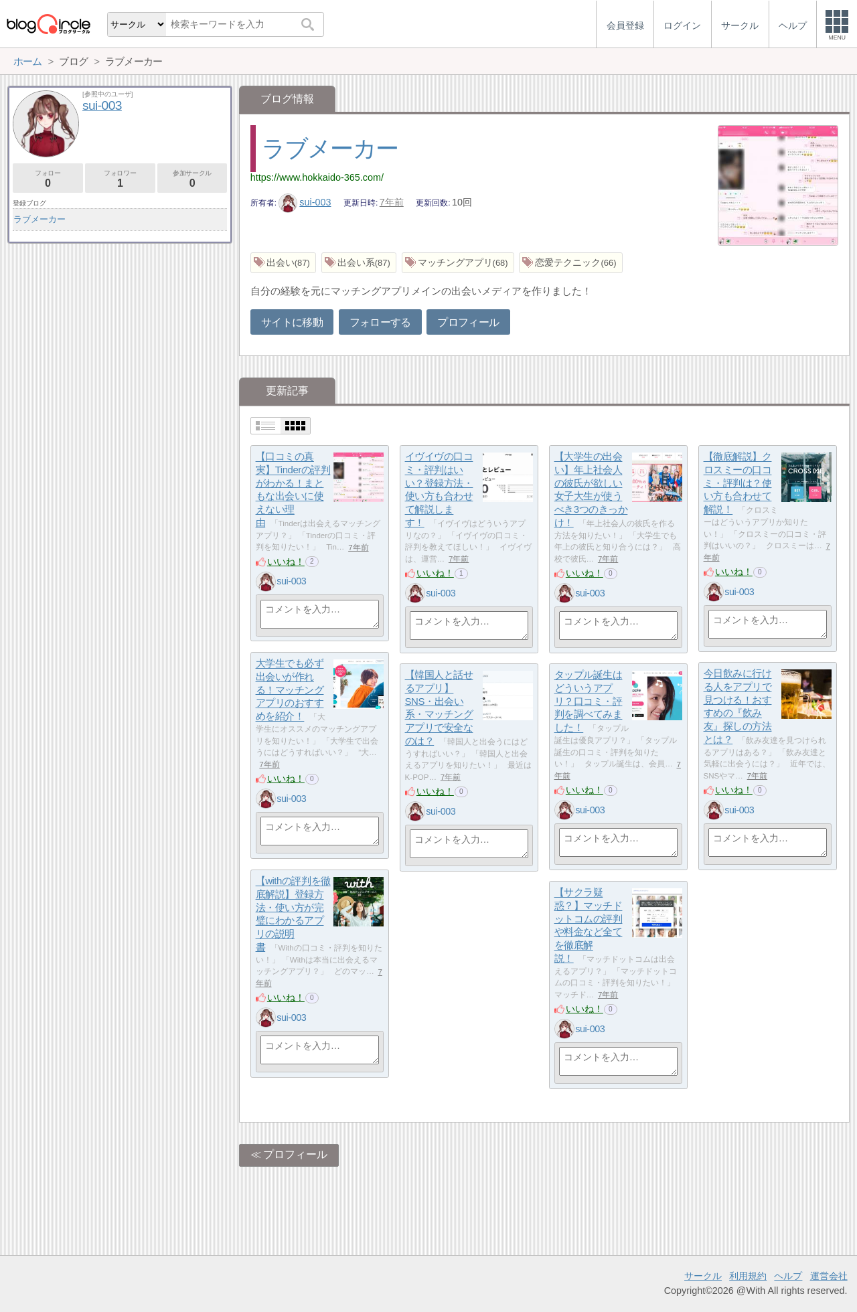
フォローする (380, 322)
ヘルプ (788, 1275)
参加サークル (192, 179)
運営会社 (829, 1275)
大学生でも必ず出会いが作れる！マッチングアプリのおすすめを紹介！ (290, 690)
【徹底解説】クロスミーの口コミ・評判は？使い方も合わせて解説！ (738, 483)
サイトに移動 (292, 322)
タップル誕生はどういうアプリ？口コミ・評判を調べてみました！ (588, 701)
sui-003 (305, 202)
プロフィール (468, 322)
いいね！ (286, 561)
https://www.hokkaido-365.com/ (317, 177)
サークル (703, 1275)
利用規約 (748, 1275)
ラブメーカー (330, 148)
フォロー (48, 179)
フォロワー (120, 179)
